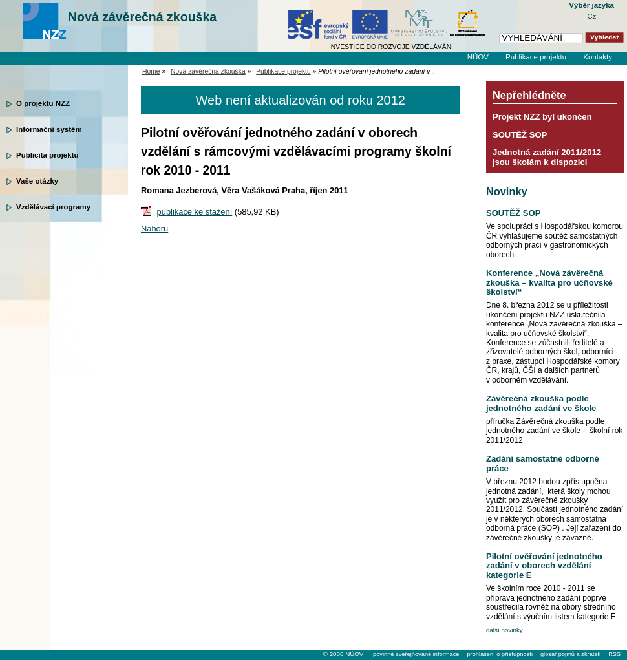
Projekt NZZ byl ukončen (542, 117)
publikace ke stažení (195, 212)
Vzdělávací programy (53, 207)
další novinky (504, 629)
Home (151, 71)
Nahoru (154, 228)
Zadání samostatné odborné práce (542, 463)
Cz (591, 16)
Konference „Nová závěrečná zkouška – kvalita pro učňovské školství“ (549, 282)
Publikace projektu (535, 57)
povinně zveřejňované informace (416, 654)
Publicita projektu (47, 155)
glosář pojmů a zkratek (570, 654)
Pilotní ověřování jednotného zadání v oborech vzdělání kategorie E (544, 565)
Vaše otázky (37, 181)
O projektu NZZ (43, 103)
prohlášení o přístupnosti (499, 654)
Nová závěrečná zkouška (142, 17)
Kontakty (597, 57)
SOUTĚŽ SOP (520, 135)
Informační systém (49, 129)
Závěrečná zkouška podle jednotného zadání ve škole (541, 403)
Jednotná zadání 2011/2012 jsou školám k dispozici (547, 156)
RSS (614, 654)
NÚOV (478, 57)
